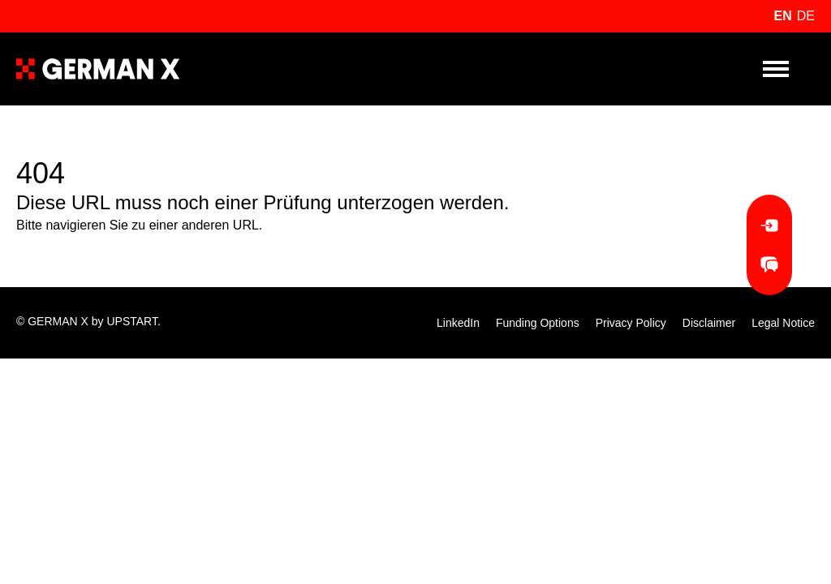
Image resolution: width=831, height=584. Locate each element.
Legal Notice (783, 322)
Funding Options (537, 322)
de (806, 16)
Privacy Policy (631, 322)
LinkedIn (458, 322)
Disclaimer (708, 322)
